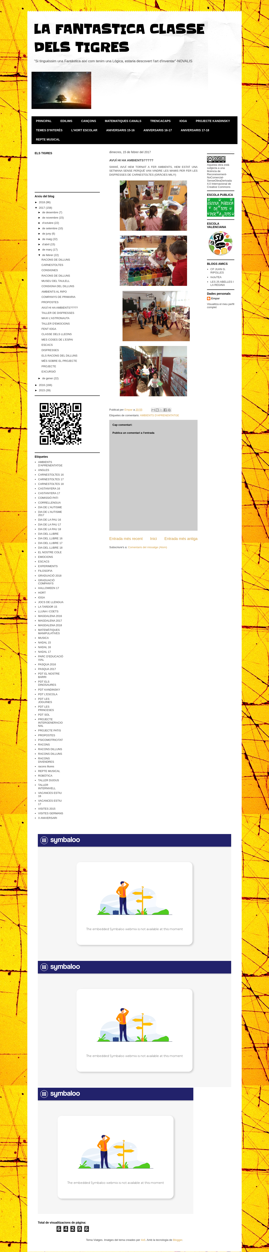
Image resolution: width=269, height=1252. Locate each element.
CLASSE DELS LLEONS (56, 334)
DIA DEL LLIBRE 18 (50, 547)
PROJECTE (48, 366)
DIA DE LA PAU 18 (49, 529)
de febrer (48, 255)
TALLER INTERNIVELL (47, 786)
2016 (42, 385)
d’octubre (48, 222)
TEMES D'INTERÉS (49, 130)
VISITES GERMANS (50, 813)
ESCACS (47, 344)
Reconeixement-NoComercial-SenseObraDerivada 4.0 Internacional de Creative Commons (219, 180)
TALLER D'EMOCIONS (55, 323)
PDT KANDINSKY (49, 689)
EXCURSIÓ (48, 371)
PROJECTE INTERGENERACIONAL (50, 722)
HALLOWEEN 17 (48, 588)
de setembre (50, 228)
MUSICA (43, 637)
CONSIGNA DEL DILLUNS (57, 286)
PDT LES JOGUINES (45, 700)
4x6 (143, 1239)
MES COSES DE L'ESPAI (57, 339)
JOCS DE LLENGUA (50, 602)
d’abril (46, 244)
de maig (47, 239)
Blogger (177, 1239)
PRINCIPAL (43, 121)
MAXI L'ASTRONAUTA (55, 318)
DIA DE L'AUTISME (50, 507)
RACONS (44, 744)
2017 (42, 207)
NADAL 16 (44, 647)
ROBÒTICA (45, 775)
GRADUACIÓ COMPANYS (46, 582)
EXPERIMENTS (48, 566)
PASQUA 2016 (47, 664)
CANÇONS (88, 121)
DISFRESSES (50, 350)
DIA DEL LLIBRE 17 (50, 543)
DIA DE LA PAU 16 (49, 519)
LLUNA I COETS (48, 611)
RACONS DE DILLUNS (55, 259)
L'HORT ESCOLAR (84, 130)
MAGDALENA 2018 (50, 625)
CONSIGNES (49, 270)
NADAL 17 (44, 651)
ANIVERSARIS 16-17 (158, 130)
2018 (42, 202)
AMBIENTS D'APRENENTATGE (159, 415)
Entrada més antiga (181, 539)
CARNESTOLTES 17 (51, 479)
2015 (42, 390)
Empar (215, 298)
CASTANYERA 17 (49, 493)
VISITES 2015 (46, 808)
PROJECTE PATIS (49, 730)
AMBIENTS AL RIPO (54, 291)
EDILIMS (66, 121)
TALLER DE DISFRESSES (57, 312)
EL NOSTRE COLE (50, 552)
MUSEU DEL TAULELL (55, 280)
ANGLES (43, 470)
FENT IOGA (48, 328)
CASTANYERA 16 (49, 488)
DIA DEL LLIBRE (48, 533)
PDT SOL (44, 714)
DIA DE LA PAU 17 (49, 524)
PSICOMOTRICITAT (50, 739)
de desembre (50, 212)
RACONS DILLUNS (50, 749)
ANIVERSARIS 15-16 (120, 130)
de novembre (50, 217)
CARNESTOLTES (52, 265)
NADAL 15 (44, 642)
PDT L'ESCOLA (47, 694)
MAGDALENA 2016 (50, 616)
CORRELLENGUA (49, 502)
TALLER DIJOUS (48, 780)
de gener (48, 378)
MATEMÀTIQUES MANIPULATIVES (49, 631)
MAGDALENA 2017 (50, 620)
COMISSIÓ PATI (48, 497)
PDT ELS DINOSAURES (47, 683)
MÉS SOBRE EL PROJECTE (59, 360)
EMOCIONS (45, 556)
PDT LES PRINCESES (46, 708)
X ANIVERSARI (47, 818)
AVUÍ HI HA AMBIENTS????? (59, 307)
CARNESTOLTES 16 (51, 474)
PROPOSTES (49, 302)
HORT (42, 592)
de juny (47, 233)
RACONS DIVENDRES (46, 760)
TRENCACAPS (160, 121)
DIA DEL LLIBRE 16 (50, 538)
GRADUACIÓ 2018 (49, 575)
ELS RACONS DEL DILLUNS (59, 355)
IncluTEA (216, 277)
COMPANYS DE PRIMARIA (58, 296)
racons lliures (46, 766)
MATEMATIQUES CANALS (123, 121)
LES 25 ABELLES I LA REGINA (222, 283)
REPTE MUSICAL (48, 139)
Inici (153, 539)
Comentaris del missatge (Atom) (147, 547)
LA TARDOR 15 (47, 606)
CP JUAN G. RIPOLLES (218, 271)
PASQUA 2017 (47, 669)
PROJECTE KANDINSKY (213, 121)
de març (47, 249)
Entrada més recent (126, 539)
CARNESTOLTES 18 (51, 483)
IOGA (183, 121)
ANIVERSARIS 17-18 (195, 130)
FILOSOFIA (45, 570)
